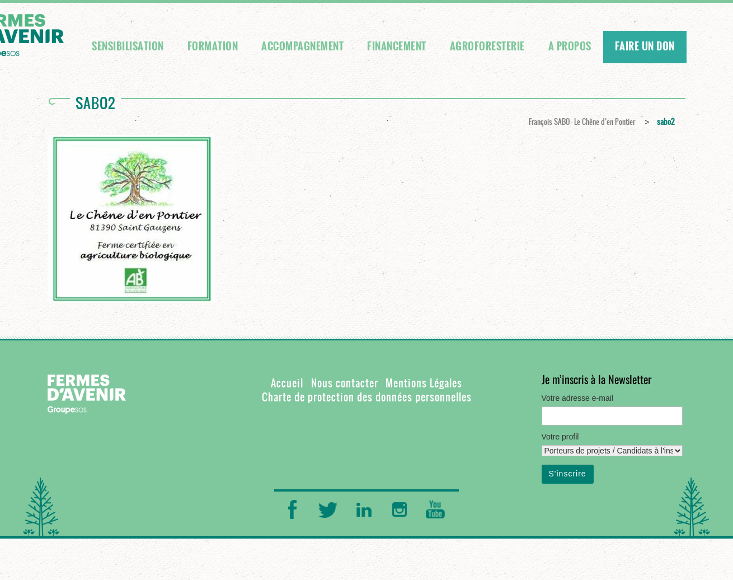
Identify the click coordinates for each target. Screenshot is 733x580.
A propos (569, 46)
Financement (396, 46)
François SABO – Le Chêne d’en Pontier (582, 121)
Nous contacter (344, 383)
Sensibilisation (128, 46)
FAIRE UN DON (645, 46)
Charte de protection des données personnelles (367, 397)
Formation (212, 46)
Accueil (287, 383)
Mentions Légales (424, 383)
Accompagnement (302, 46)
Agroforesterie (487, 46)
